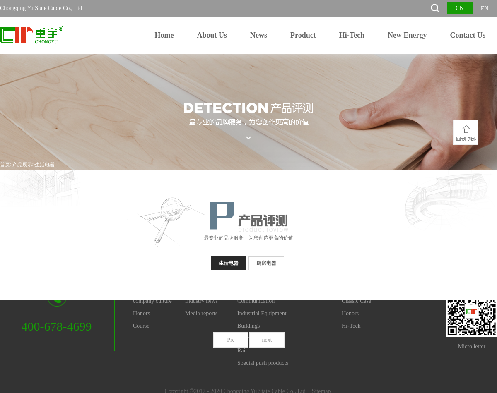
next (267, 340)
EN (485, 8)
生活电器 (45, 165)
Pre (231, 340)
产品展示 (22, 165)
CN (459, 8)
